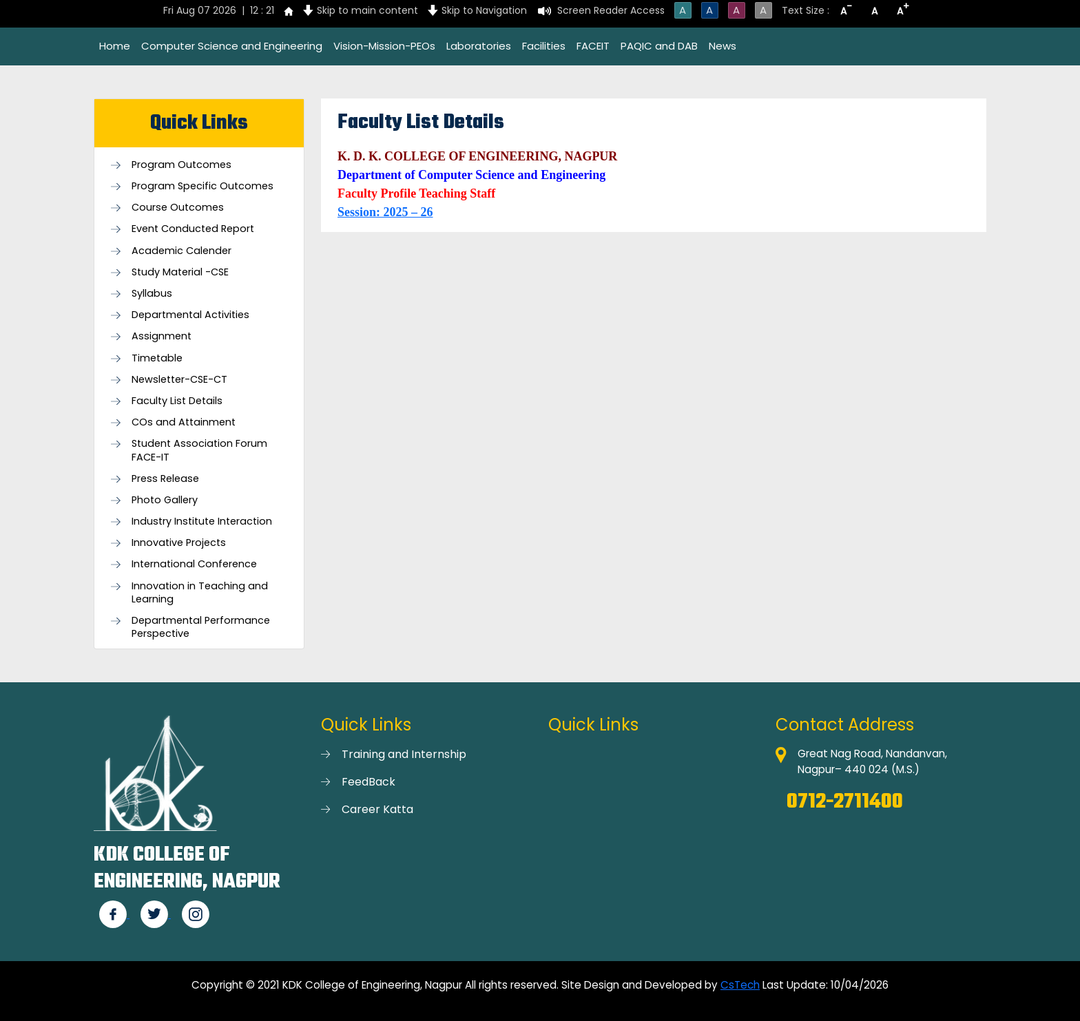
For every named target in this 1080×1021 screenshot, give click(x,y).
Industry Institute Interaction (202, 521)
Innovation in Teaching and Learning (200, 593)
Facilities (543, 46)
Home (114, 46)
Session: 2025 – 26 (385, 212)
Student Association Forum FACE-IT (199, 450)
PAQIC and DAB (659, 46)
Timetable (157, 358)
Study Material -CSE (180, 272)
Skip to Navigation (484, 10)
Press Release (165, 478)
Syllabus (152, 293)
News (722, 46)
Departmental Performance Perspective (201, 627)
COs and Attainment (184, 422)
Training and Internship (404, 754)
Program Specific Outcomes (202, 186)
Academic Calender (181, 250)
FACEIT (593, 46)
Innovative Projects (179, 542)
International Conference (194, 564)
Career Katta (377, 809)
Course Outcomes (178, 207)
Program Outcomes (181, 164)
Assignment (161, 336)
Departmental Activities (190, 315)
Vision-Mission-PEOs (384, 46)
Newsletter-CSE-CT (179, 379)
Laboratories (478, 46)
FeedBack (368, 782)
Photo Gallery (165, 500)
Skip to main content (367, 10)
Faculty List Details (177, 401)
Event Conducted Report (193, 228)
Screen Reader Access (611, 10)
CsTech (740, 985)
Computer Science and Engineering (231, 46)
